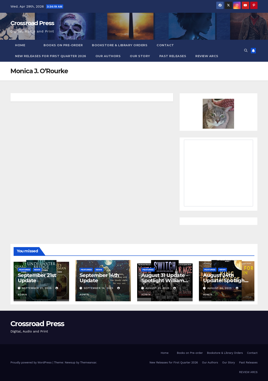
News (37, 269)
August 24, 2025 (220, 288)
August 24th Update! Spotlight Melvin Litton (225, 280)
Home (20, 45)
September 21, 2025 (37, 288)
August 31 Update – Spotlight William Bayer (164, 280)
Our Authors (108, 56)
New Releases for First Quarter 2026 (50, 56)
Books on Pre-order (63, 45)
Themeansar (88, 362)
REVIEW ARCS (206, 56)
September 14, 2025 (99, 288)
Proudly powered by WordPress (31, 362)
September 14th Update (99, 278)
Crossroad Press (32, 23)
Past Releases (172, 56)
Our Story (140, 56)
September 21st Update (37, 278)
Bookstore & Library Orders (119, 45)
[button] (245, 51)
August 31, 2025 (158, 288)
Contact (165, 45)
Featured (24, 269)
